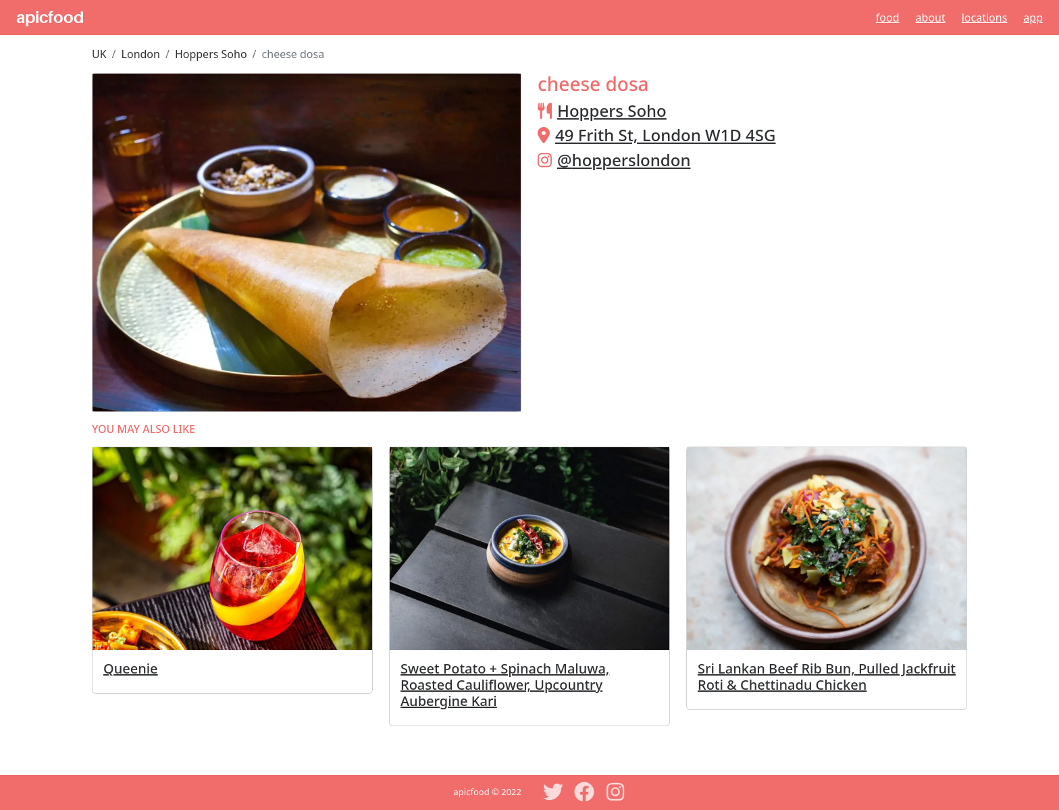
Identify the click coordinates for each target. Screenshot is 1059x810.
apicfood (50, 17)
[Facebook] (584, 792)
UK (99, 54)
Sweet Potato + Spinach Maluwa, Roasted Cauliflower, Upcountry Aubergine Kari (505, 684)
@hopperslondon (623, 160)
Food (888, 17)
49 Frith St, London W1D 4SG (665, 135)
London (141, 54)
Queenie (130, 668)
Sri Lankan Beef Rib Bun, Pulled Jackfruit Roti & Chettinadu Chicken (827, 676)
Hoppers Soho (211, 54)
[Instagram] (615, 792)
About (931, 17)
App (1033, 17)
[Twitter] (553, 792)
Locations (985, 17)
